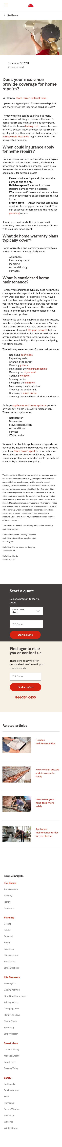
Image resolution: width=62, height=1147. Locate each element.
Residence (9, 908)
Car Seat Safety (11, 1049)
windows (24, 375)
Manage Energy (11, 1056)
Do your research (37, 330)
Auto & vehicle (11, 889)
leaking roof (31, 126)
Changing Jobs (11, 1009)
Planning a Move (12, 1015)
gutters (24, 365)
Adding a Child (11, 1002)
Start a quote (25, 635)
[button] (59, 5)
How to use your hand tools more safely (45, 803)
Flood (6, 1097)
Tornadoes (9, 1115)
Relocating (9, 1027)
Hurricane (9, 1103)
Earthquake (9, 1084)
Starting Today (11, 1068)
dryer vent (30, 372)
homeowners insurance (15, 136)
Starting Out (10, 983)
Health (7, 943)
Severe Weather (12, 1109)
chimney (30, 382)
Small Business (11, 968)
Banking (8, 895)
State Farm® (31, 98)
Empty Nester (11, 1034)
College (7, 924)
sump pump (30, 393)
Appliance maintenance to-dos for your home (47, 832)
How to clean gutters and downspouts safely (47, 773)
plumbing (14, 213)
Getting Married (12, 990)
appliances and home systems (29, 405)
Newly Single (10, 1021)
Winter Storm (11, 1128)
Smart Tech (9, 1062)
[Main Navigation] (6, 5)
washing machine (37, 368)
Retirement (9, 961)
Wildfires (8, 1122)
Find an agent (25, 687)
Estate (7, 930)
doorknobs (27, 355)
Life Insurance (11, 955)
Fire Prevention (11, 1090)
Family (7, 902)
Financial (8, 936)
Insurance (9, 949)
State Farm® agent (24, 451)
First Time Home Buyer (15, 996)
